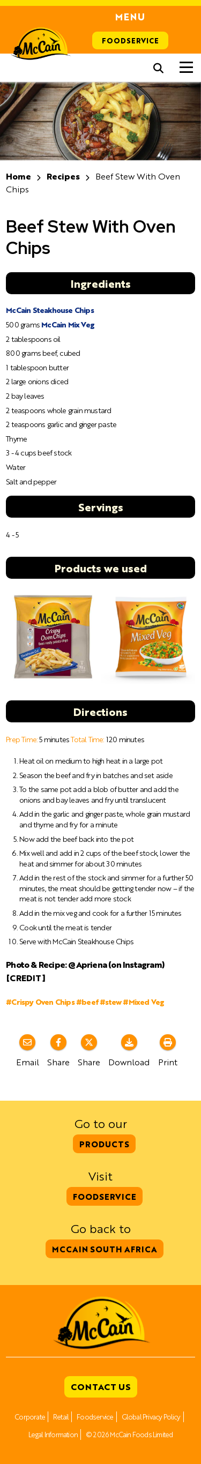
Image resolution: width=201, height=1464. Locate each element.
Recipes (63, 176)
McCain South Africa (104, 1249)
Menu (130, 17)
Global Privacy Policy (151, 1416)
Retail (61, 1416)
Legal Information (53, 1434)
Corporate (29, 1416)
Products (104, 1144)
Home (18, 176)
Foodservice (130, 40)
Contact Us (101, 1386)
